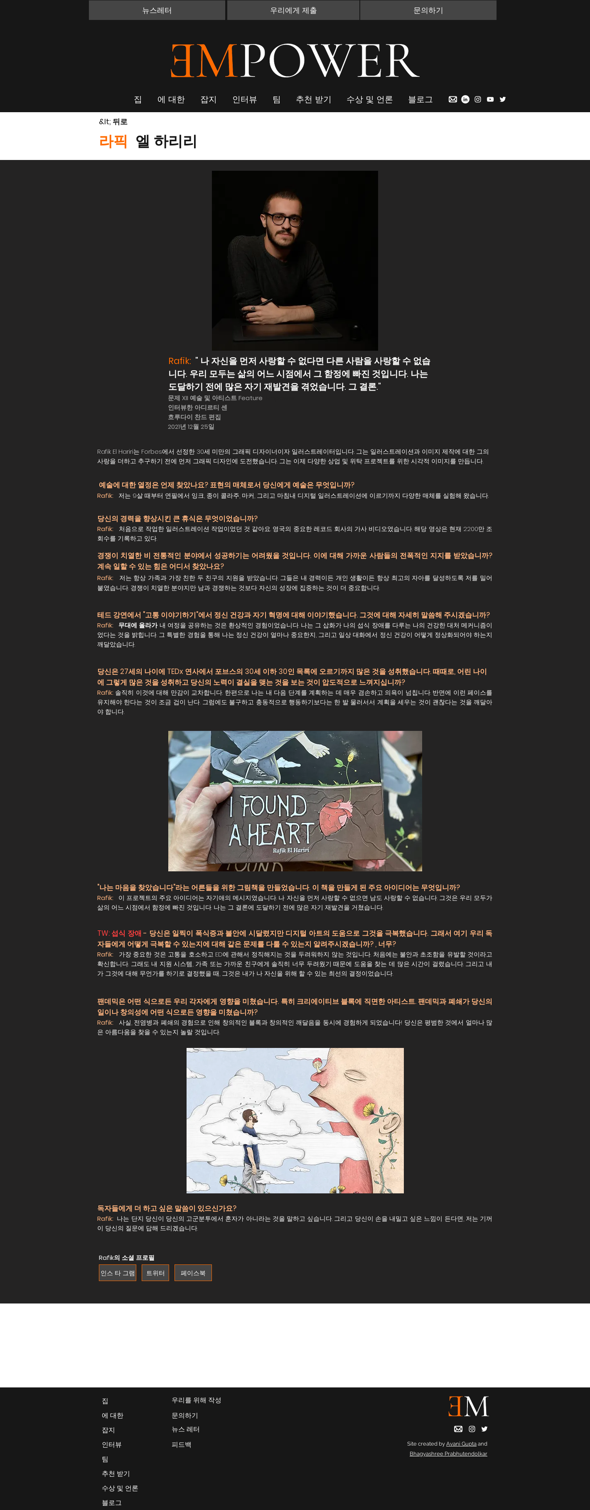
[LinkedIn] (465, 99)
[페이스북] (193, 1272)
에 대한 (112, 1415)
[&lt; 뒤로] (128, 121)
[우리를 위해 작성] (198, 1400)
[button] (157, 10)
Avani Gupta (461, 1444)
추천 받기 (116, 1473)
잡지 (108, 1430)
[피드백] (198, 1444)
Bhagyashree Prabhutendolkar (448, 1454)
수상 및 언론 (120, 1488)
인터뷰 (112, 1444)
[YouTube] (490, 99)
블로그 (112, 1503)
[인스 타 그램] (117, 1272)
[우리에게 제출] (293, 10)
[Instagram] (478, 99)
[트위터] (155, 1272)
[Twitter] (503, 99)
